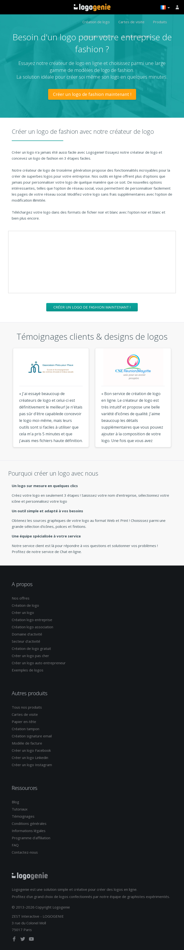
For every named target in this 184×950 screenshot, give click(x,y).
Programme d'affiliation (31, 837)
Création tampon (25, 728)
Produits (160, 21)
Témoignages (23, 816)
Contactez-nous (25, 852)
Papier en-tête (24, 721)
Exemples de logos (27, 670)
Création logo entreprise (32, 619)
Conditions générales (29, 823)
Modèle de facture (27, 743)
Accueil (92, 7)
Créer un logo (23, 612)
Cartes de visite (131, 21)
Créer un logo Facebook (31, 750)
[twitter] (23, 940)
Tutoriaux (20, 809)
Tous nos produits (27, 707)
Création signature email (32, 736)
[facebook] (14, 940)
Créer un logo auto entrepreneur (39, 662)
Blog (15, 801)
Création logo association (32, 626)
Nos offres (20, 598)
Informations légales (29, 830)
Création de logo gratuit (31, 648)
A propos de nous (137, 36)
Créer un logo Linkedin (30, 757)
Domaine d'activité (27, 634)
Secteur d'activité (26, 641)
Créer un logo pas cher (30, 655)
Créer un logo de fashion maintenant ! (92, 94)
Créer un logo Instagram (32, 764)
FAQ (15, 845)
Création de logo (96, 21)
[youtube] (31, 940)
